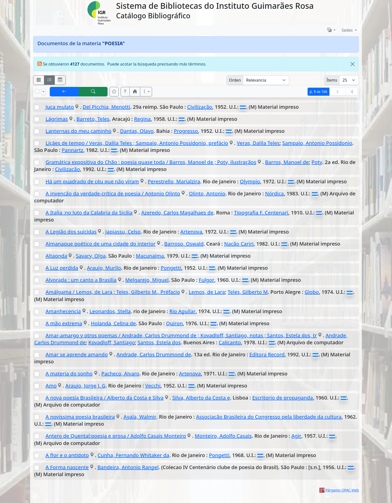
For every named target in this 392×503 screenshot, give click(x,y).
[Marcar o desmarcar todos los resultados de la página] (37, 91)
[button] (125, 91)
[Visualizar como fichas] (38, 80)
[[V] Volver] (64, 91)
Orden (235, 80)
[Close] (353, 64)
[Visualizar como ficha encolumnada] (49, 80)
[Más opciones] (146, 91)
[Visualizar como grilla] (60, 80)
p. (318, 91)
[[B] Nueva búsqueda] (93, 91)
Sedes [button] (347, 30)
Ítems (331, 80)
